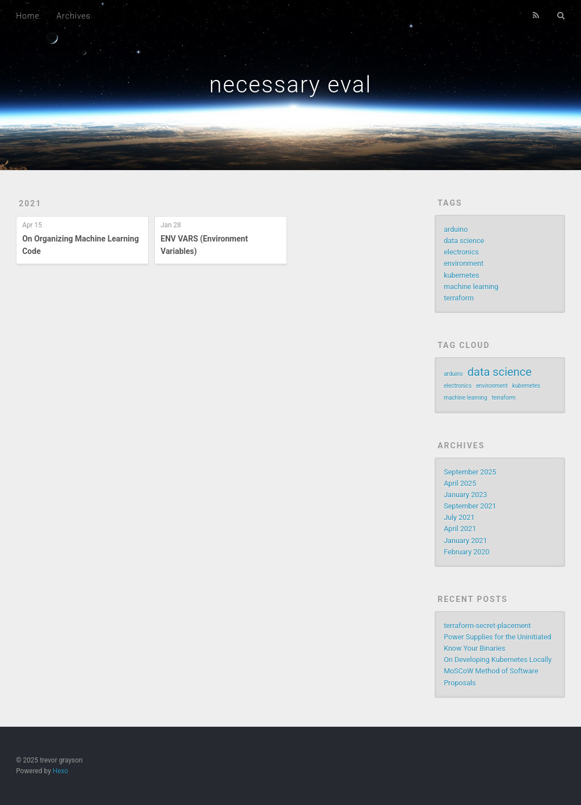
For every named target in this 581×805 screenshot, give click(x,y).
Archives (74, 15)
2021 (30, 203)
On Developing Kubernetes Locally (497, 659)
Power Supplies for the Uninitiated (497, 637)
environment (463, 263)
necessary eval (290, 84)
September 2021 (470, 506)
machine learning (471, 286)
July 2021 (459, 517)
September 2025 (470, 472)
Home (27, 15)
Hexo (60, 771)
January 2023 (465, 494)
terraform (459, 298)
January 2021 (465, 540)
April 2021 (460, 528)
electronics (461, 252)
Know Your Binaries (474, 648)
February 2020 (466, 552)
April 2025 (460, 483)
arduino (456, 229)
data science (464, 240)
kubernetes (461, 275)
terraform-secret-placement (487, 625)
